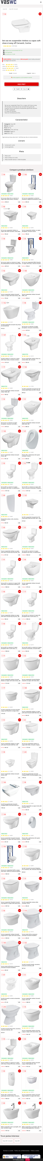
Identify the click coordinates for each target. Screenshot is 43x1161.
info (19, 201)
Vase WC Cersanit (13, 9)
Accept (27, 1159)
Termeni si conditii (8, 1151)
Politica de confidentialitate (22, 1151)
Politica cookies (35, 1151)
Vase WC (5, 9)
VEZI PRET (21, 84)
